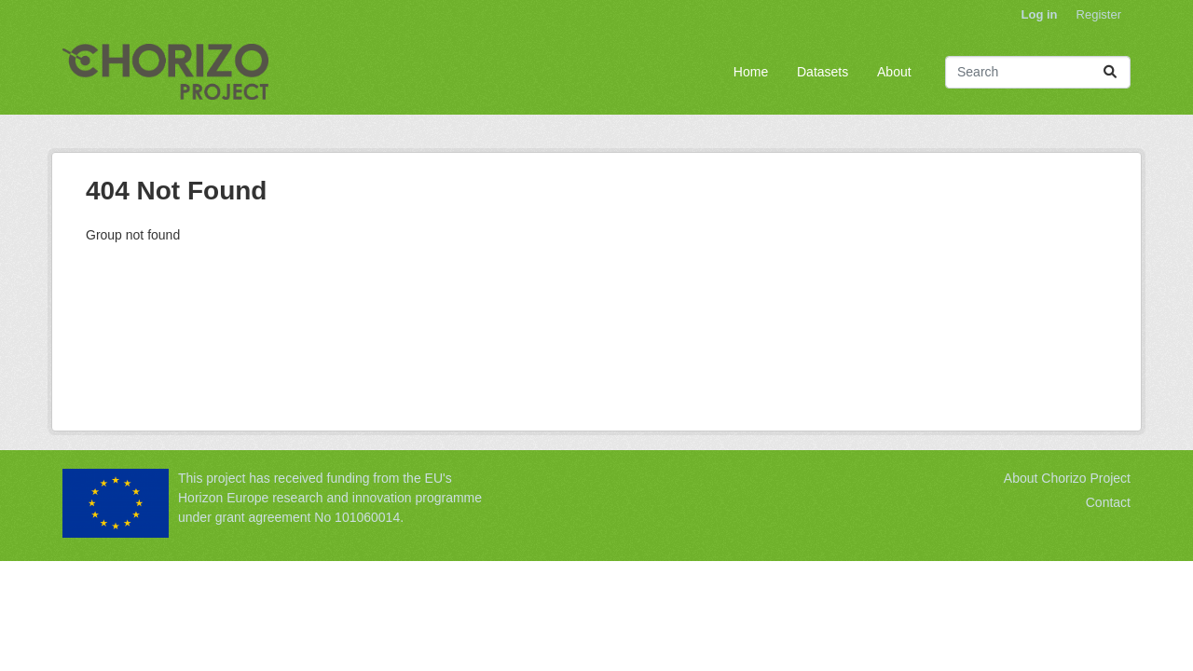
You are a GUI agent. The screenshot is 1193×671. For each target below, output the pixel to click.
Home (751, 71)
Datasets (822, 71)
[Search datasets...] (1038, 72)
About (894, 71)
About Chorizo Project (1067, 478)
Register (1098, 14)
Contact (1108, 502)
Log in (1040, 14)
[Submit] (1110, 72)
